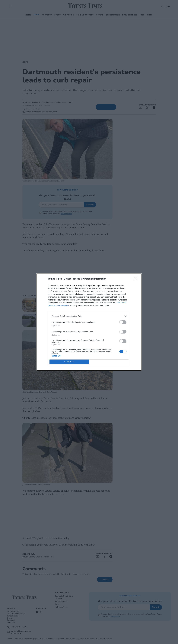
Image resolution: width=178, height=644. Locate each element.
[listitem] (89, 316)
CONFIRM (69, 362)
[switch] (122, 322)
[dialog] (89, 322)
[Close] (136, 279)
